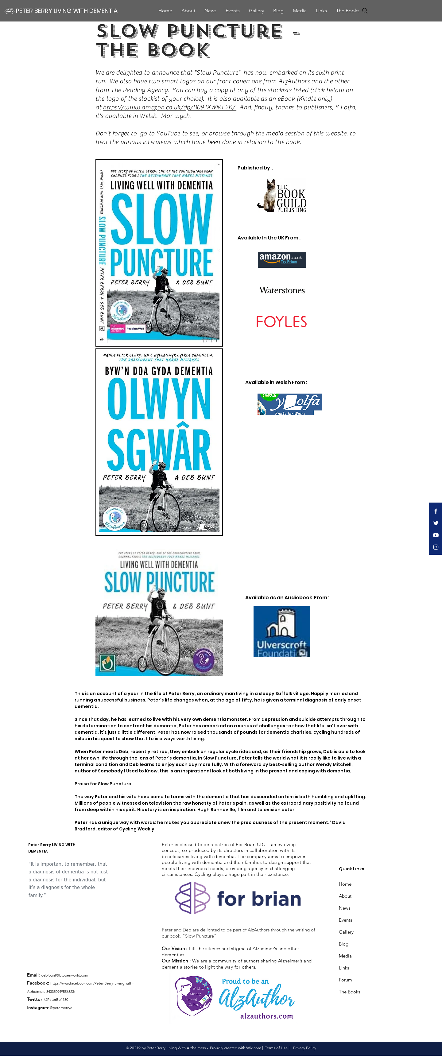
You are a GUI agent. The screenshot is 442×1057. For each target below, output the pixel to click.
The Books (349, 992)
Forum (345, 980)
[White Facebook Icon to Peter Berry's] (435, 511)
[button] (299, 10)
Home (345, 884)
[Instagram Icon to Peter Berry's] (435, 547)
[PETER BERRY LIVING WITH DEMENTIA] (67, 10)
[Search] (365, 10)
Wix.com (253, 1048)
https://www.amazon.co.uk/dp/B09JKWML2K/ (169, 107)
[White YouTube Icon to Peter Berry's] (435, 535)
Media (345, 956)
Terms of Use (276, 1048)
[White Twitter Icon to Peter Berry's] (435, 523)
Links (344, 968)
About (345, 896)
